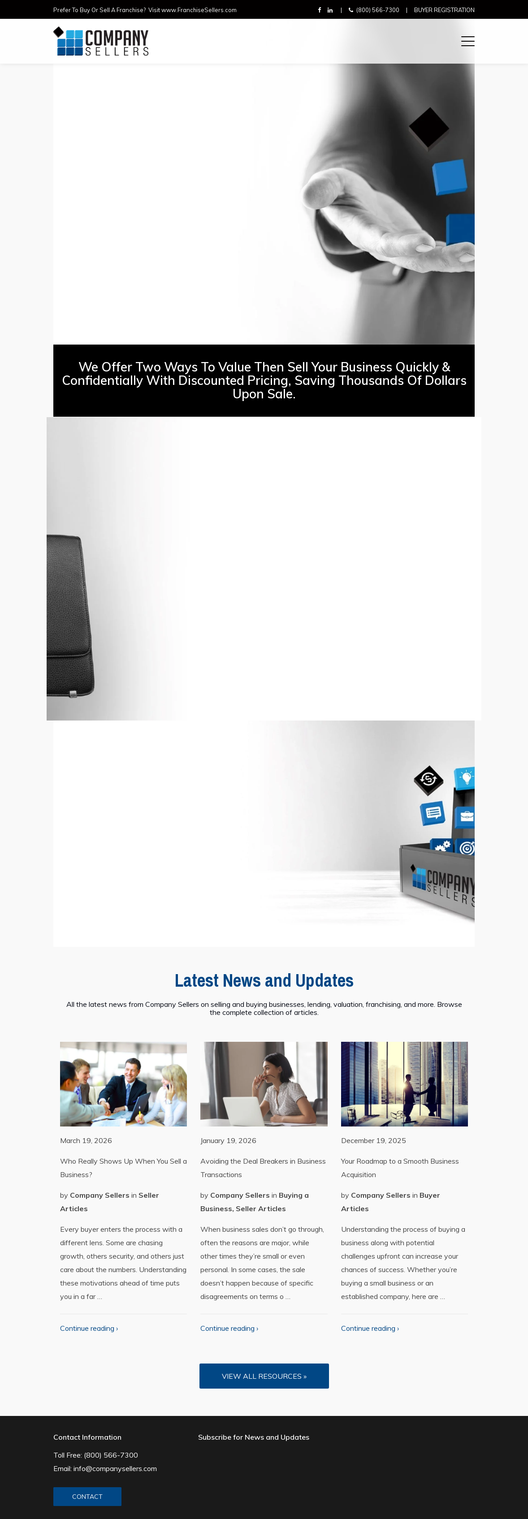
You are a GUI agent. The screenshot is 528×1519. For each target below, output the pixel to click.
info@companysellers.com (115, 1468)
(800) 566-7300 (377, 9)
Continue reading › (89, 1328)
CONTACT (87, 1497)
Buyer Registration (444, 9)
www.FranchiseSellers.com (199, 9)
